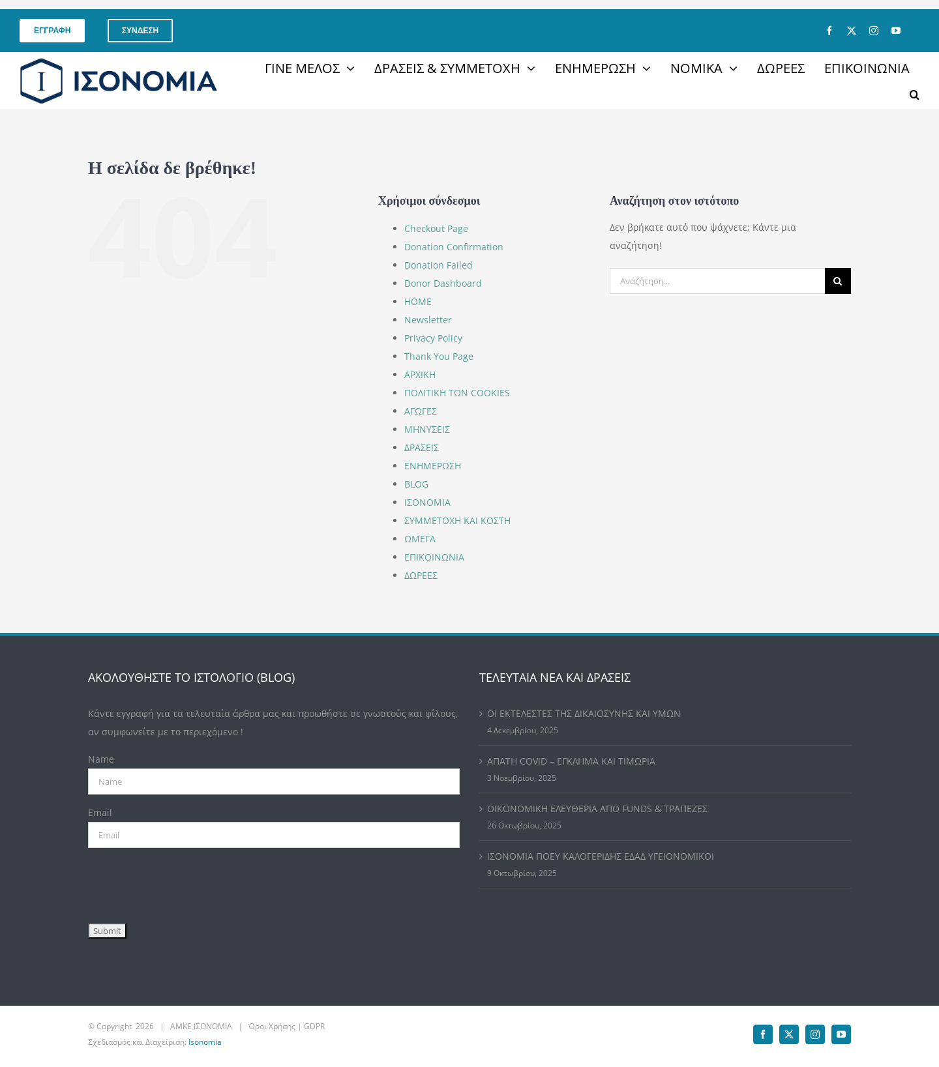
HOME (418, 301)
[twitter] (851, 30)
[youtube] (896, 30)
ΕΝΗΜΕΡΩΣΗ (432, 466)
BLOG (416, 484)
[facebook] (829, 30)
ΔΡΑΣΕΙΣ (421, 447)
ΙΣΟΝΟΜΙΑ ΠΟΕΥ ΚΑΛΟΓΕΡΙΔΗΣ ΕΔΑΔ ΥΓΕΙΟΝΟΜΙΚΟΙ (600, 856)
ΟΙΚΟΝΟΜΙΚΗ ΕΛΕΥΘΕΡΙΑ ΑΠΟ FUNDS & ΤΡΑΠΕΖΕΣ (597, 808)
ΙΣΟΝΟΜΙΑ (427, 502)
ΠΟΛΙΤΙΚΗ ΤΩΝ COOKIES (457, 393)
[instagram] (873, 30)
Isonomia (205, 1041)
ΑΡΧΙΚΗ (420, 374)
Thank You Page (438, 356)
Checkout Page (436, 228)
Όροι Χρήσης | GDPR (286, 1026)
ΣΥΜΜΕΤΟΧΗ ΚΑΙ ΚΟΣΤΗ (457, 520)
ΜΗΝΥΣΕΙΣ (427, 429)
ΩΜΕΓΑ (420, 539)
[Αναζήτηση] (838, 281)
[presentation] (187, 882)
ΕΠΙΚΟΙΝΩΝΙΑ (434, 557)
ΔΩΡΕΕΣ (421, 575)
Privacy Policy (433, 338)
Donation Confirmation (453, 247)
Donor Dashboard (443, 283)
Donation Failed (438, 265)
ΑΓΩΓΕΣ (420, 411)
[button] (914, 94)
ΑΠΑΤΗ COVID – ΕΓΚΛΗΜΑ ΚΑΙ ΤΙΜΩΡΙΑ (571, 761)
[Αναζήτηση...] (717, 281)
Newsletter (428, 320)
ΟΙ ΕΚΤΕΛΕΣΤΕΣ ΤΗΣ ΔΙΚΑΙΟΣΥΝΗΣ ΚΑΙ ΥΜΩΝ (584, 713)
